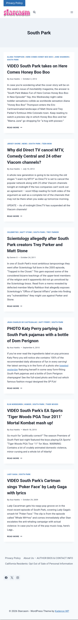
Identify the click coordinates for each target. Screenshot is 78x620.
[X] (11, 577)
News (24, 144)
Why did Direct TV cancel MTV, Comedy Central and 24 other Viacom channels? (35, 156)
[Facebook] (6, 577)
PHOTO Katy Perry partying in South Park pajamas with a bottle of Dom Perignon (38, 334)
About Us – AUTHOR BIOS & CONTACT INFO (48, 558)
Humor (27, 404)
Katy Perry (44, 322)
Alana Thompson (15, 57)
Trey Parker (52, 232)
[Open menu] (71, 12)
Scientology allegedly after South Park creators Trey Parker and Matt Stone (38, 244)
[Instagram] (17, 577)
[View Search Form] (34, 12)
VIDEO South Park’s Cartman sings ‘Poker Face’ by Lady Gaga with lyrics (37, 486)
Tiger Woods (52, 404)
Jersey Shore (14, 144)
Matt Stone (26, 232)
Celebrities (13, 232)
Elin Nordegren (15, 404)
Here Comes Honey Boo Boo (39, 57)
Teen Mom (47, 144)
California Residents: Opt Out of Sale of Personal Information (39, 563)
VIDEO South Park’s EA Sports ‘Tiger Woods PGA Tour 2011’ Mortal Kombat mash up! (35, 416)
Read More (14, 127)
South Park (13, 60)
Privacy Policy (14, 3)
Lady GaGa (12, 474)
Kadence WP (62, 611)
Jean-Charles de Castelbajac (22, 322)
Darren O (14, 257)
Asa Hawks (15, 79)
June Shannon (61, 57)
